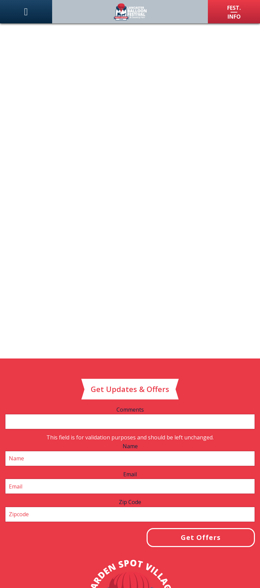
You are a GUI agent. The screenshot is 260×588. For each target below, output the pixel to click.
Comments (130, 409)
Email (130, 474)
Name (130, 446)
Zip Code (130, 502)
